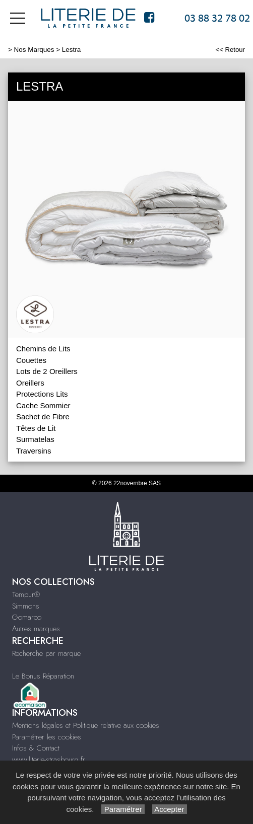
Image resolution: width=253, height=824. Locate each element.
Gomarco (26, 617)
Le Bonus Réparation (43, 676)
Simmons (25, 606)
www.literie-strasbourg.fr (48, 759)
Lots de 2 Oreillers (47, 371)
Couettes (31, 360)
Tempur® (26, 594)
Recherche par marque (46, 653)
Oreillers (30, 383)
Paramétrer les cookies (46, 736)
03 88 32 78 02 (217, 18)
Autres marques (36, 628)
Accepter (169, 809)
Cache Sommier (43, 405)
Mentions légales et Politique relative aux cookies (85, 725)
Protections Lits (42, 394)
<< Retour (230, 49)
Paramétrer (123, 809)
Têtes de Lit (35, 428)
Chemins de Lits (43, 348)
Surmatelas (35, 439)
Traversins (33, 450)
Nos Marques (34, 49)
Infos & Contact (35, 748)
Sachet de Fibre (43, 416)
